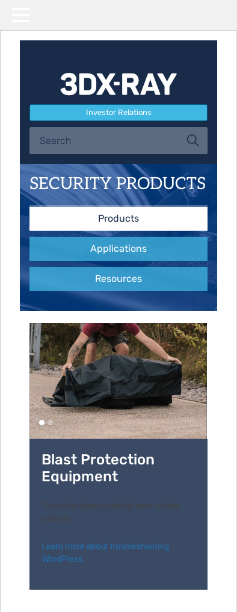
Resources (118, 278)
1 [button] (41, 422)
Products (118, 218)
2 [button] (50, 422)
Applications (118, 248)
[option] (118, 381)
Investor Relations (119, 112)
